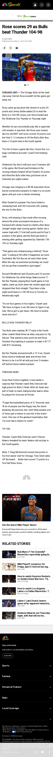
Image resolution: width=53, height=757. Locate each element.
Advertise (16, 726)
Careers (24, 726)
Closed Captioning (35, 726)
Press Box (21, 728)
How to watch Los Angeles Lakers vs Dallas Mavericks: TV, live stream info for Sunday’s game (34, 590)
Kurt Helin (8, 39)
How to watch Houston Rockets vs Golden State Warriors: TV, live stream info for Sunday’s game (33, 577)
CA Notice (6, 732)
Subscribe (7, 656)
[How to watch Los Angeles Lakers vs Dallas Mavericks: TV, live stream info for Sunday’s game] (9, 591)
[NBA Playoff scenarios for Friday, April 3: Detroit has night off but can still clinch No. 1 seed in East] (9, 566)
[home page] (11, 5)
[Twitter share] (10, 48)
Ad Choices (6, 726)
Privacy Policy (42, 730)
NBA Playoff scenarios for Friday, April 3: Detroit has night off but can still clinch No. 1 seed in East (33, 565)
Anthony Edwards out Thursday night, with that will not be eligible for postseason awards (33, 614)
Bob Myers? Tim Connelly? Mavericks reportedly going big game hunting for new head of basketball (33, 553)
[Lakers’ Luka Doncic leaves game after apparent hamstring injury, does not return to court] (9, 603)
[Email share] (16, 48)
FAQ (45, 726)
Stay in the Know (9, 645)
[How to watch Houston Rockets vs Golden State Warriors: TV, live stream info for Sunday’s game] (9, 579)
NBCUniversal (17, 736)
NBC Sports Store (9, 728)
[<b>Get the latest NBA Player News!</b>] (26, 507)
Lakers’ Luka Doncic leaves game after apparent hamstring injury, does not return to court (33, 602)
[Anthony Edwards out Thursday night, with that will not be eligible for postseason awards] (9, 615)
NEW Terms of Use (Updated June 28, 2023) (19, 730)
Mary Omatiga (22, 581)
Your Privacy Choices (25, 732)
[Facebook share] (4, 48)
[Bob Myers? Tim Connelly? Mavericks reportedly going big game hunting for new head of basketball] (9, 554)
